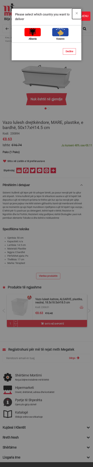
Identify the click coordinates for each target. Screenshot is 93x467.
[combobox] (46, 28)
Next (89, 305)
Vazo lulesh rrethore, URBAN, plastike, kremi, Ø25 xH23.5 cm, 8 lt (57, 295)
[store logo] (45, 12)
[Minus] (15, 320)
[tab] (43, 179)
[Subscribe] (74, 353)
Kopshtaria (16, 37)
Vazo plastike (42, 37)
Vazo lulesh (28, 37)
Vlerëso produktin (48, 270)
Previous (4, 305)
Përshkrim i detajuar (16, 180)
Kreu (7, 37)
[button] (82, 302)
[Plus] (15, 316)
